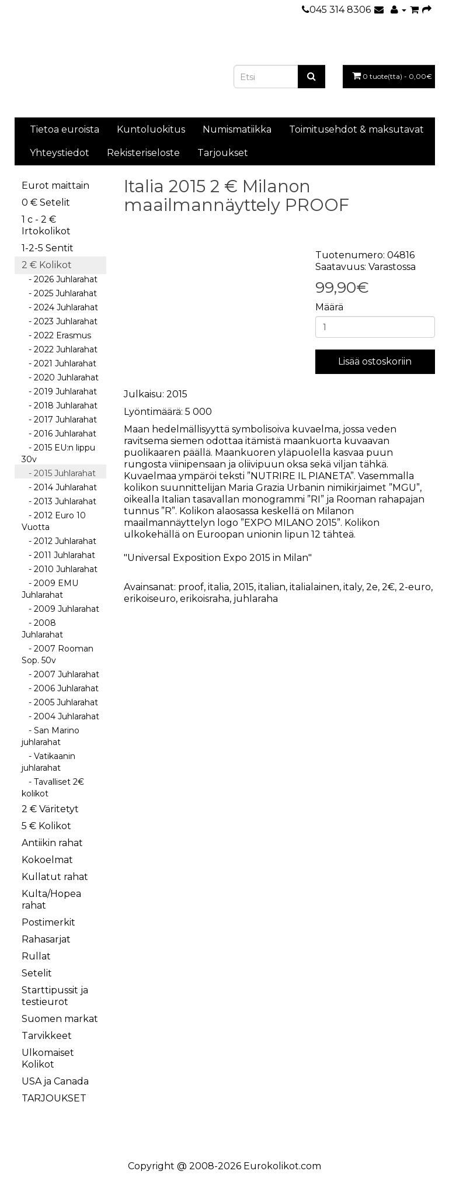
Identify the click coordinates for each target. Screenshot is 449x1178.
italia (218, 587)
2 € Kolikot (47, 265)
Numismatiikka (237, 129)
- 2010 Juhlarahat (60, 569)
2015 (243, 587)
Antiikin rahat (52, 842)
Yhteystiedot (59, 152)
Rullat (36, 956)
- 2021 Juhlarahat (59, 363)
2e (372, 587)
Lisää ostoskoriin (375, 361)
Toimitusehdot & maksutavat (356, 129)
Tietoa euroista (64, 129)
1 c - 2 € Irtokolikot (46, 225)
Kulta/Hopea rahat (51, 899)
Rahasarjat (46, 939)
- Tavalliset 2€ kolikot (53, 788)
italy (352, 587)
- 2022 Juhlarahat (60, 349)
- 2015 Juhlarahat (59, 473)
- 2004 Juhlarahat (60, 716)
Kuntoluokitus (151, 129)
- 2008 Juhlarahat (42, 629)
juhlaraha (256, 598)
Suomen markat (60, 1018)
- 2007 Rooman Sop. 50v (57, 654)
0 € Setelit (46, 202)
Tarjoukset (222, 152)
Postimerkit (48, 922)
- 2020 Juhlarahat (60, 377)
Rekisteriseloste (143, 152)
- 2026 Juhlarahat (60, 279)
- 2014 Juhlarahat (59, 487)
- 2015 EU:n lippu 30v (58, 453)
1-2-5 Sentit (48, 248)
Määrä (329, 307)
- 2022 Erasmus (56, 335)
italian (272, 587)
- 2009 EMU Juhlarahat (50, 589)
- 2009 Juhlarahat (60, 609)
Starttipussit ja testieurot (55, 996)
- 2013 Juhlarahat (59, 501)
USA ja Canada (55, 1081)
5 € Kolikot (46, 825)
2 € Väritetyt (50, 809)
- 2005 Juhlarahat (60, 702)
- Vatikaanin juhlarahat (48, 762)
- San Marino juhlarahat (50, 736)
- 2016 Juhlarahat (59, 433)
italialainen (314, 587)
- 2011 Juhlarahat (58, 555)
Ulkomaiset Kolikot (48, 1058)
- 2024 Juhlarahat (60, 307)
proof (191, 587)
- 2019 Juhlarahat (59, 391)
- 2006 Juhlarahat (60, 688)
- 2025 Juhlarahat (59, 293)
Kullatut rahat (55, 876)
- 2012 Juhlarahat (59, 541)
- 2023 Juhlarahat (60, 321)
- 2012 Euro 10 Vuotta (54, 521)
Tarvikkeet (47, 1035)
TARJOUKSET (54, 1098)
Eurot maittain (55, 185)
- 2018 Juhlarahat (60, 405)
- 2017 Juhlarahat (59, 419)
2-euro (415, 587)
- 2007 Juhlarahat (60, 674)
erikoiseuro (150, 598)
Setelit (37, 973)
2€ (388, 587)
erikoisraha (204, 598)
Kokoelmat (47, 859)
